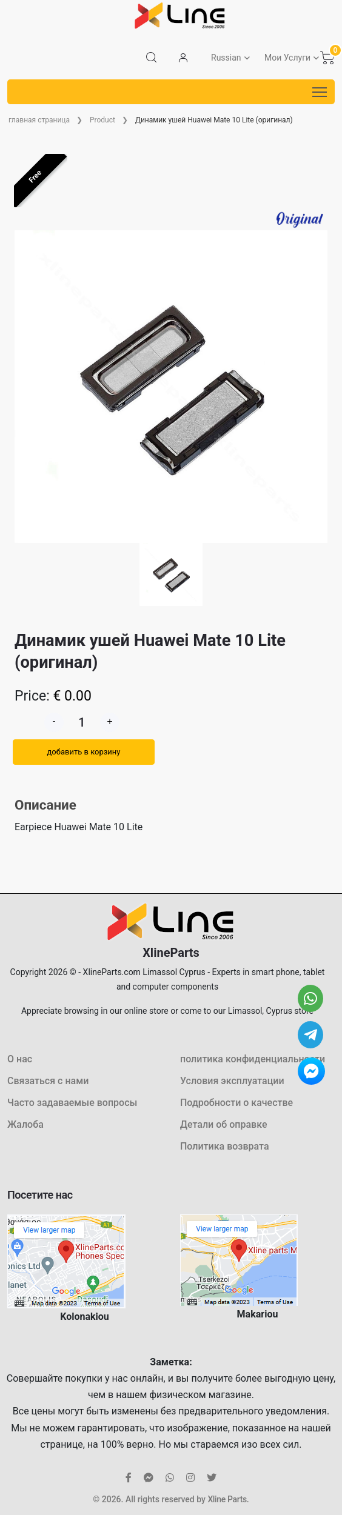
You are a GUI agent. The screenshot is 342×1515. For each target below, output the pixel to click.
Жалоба (25, 1124)
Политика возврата (224, 1146)
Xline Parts (226, 1499)
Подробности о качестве (236, 1102)
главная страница (39, 120)
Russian (226, 57)
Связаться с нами (48, 1081)
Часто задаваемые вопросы (72, 1102)
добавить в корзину (83, 751)
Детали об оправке (223, 1124)
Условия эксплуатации (232, 1081)
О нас (19, 1059)
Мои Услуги (287, 57)
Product (102, 120)
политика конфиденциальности (252, 1059)
